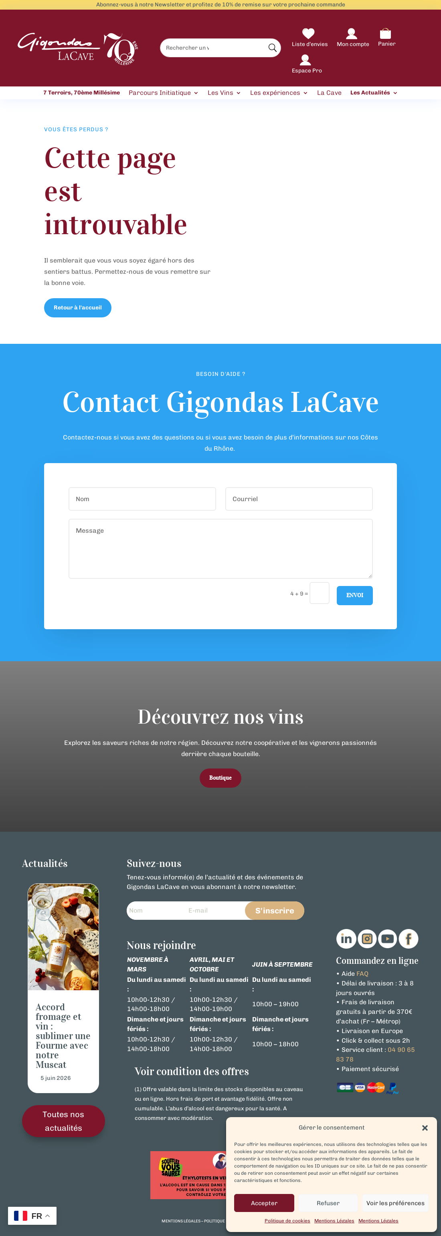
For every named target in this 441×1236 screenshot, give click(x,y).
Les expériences (275, 93)
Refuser (328, 1203)
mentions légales (181, 1221)
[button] (425, 1128)
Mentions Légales (334, 1221)
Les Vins (220, 93)
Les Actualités (370, 93)
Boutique (220, 778)
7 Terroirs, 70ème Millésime (81, 93)
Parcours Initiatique (160, 93)
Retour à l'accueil (78, 307)
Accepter (264, 1203)
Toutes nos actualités (63, 1121)
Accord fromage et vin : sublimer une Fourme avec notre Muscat (63, 1036)
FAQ (362, 973)
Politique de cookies (287, 1221)
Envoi (354, 595)
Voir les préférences (395, 1203)
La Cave (329, 93)
